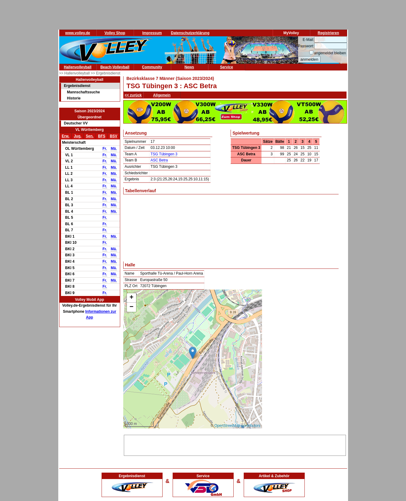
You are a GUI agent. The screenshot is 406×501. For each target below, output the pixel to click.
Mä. (114, 148)
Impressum (152, 33)
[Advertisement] (234, 444)
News (189, 67)
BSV (113, 136)
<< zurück (133, 95)
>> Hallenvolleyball (75, 73)
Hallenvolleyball (78, 67)
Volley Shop (115, 33)
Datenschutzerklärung (190, 33)
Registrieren (328, 33)
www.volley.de (77, 33)
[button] (192, 353)
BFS (101, 136)
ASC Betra (159, 160)
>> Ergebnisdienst (105, 73)
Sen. (89, 136)
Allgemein (162, 95)
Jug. (77, 136)
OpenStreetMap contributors (237, 426)
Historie (74, 98)
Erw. (65, 136)
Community (152, 67)
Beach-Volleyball (114, 67)
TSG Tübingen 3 (164, 154)
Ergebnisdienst (77, 86)
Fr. (104, 148)
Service (226, 67)
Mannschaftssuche (83, 92)
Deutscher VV (76, 123)
